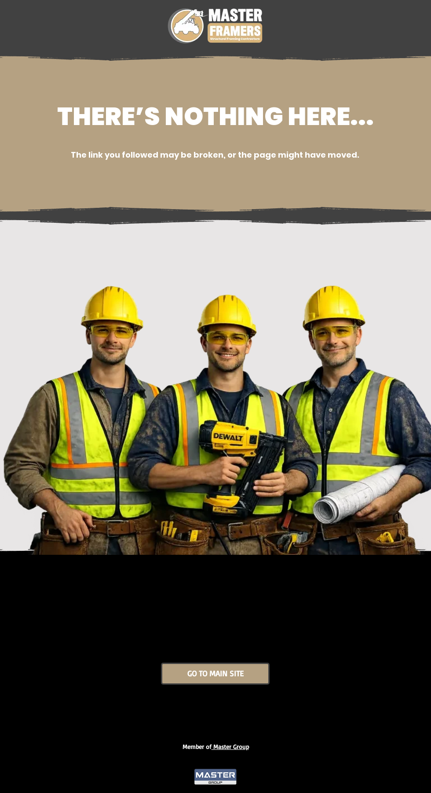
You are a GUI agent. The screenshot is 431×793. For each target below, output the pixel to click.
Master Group (230, 746)
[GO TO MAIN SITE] (215, 674)
